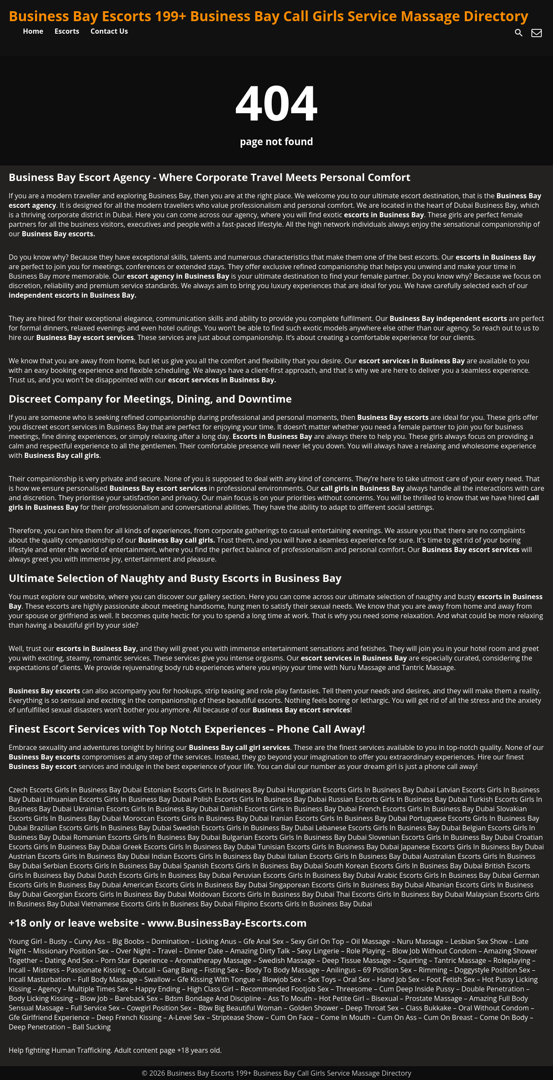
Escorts (66, 31)
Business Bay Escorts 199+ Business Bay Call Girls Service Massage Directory (268, 15)
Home (33, 31)
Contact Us (109, 31)
